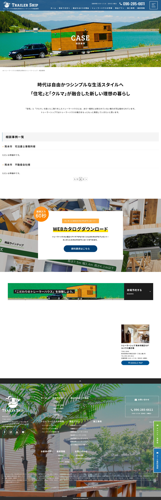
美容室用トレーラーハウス (79, 438)
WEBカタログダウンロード (85, 459)
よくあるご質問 (59, 405)
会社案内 (56, 402)
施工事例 (97, 421)
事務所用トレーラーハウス (79, 432)
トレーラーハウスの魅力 (50, 429)
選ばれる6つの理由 (79, 398)
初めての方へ (58, 398)
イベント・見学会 (63, 462)
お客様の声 (46, 451)
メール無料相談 (157, 460)
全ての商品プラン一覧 (78, 445)
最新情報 (61, 451)
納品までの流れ (59, 408)
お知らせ (61, 455)
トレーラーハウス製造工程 (50, 432)
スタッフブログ (63, 459)
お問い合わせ (81, 451)
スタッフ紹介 (58, 412)
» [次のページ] (86, 179)
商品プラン (74, 421)
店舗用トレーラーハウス (78, 429)
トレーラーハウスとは (49, 425)
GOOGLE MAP (135, 363)
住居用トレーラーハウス (78, 425)
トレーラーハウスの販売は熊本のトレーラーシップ (78, 490)
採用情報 (56, 415)
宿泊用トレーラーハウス (78, 435)
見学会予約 (79, 455)
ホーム (44, 398)
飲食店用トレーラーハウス (79, 441)
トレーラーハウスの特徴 (52, 421)
